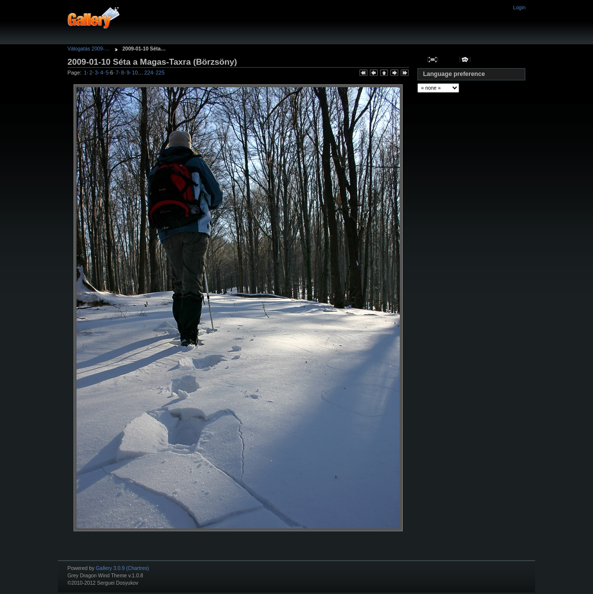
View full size (432, 59)
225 (159, 72)
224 (148, 72)
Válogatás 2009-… (89, 48)
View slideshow (464, 59)
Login (519, 7)
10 (135, 72)
